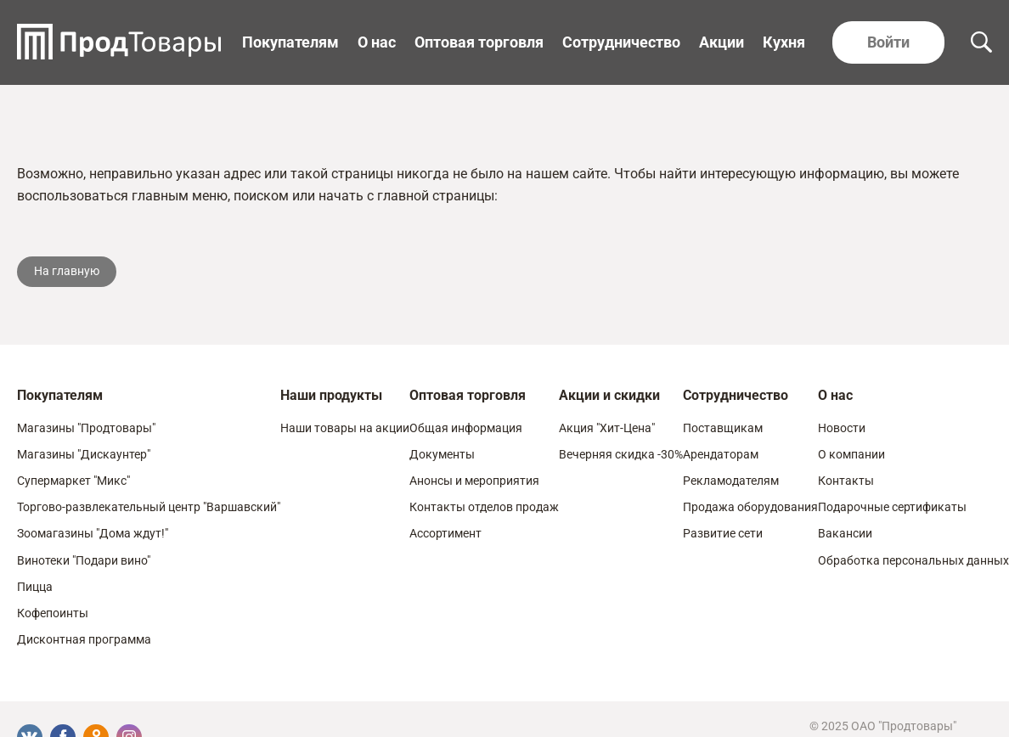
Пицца (35, 587)
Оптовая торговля (479, 42)
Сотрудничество (621, 42)
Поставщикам (723, 428)
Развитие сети (723, 533)
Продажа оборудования (750, 507)
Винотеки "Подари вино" (83, 560)
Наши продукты (331, 395)
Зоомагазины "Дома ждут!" (92, 533)
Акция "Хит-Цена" (607, 428)
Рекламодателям (731, 480)
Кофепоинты (52, 613)
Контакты (846, 480)
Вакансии (845, 533)
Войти (888, 42)
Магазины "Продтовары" (86, 428)
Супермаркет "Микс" (73, 480)
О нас (377, 42)
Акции (721, 42)
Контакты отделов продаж (484, 507)
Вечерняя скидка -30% (621, 454)
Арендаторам (720, 454)
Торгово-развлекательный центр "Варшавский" (148, 507)
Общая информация (465, 428)
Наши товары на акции (344, 428)
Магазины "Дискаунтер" (83, 454)
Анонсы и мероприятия (474, 480)
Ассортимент (445, 533)
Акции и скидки (609, 395)
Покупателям (290, 42)
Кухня (784, 42)
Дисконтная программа (84, 639)
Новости (841, 428)
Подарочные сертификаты (892, 507)
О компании (851, 454)
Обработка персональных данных (913, 560)
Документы (442, 454)
